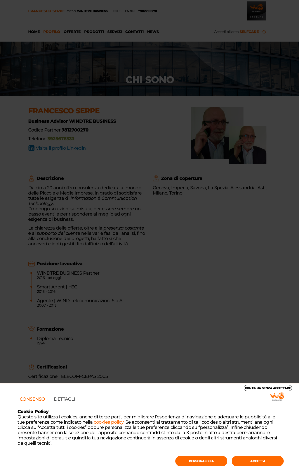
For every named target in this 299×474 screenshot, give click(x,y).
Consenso (32, 399)
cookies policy (108, 422)
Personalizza (201, 461)
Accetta (257, 461)
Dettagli (64, 399)
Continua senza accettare (268, 388)
